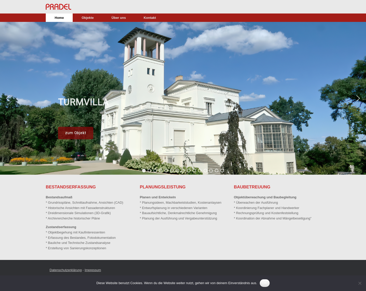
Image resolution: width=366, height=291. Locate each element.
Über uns (119, 18)
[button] (8, 98)
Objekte (88, 18)
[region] (183, 98)
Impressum (93, 270)
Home (59, 18)
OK (264, 283)
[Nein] (359, 283)
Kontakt (150, 18)
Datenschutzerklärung (66, 270)
